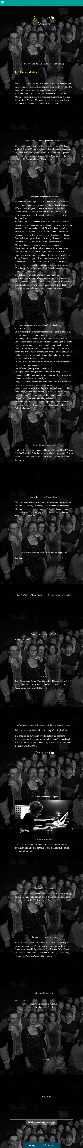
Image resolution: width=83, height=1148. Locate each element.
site (44, 757)
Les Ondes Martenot (27, 72)
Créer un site (48, 1145)
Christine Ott (44, 17)
